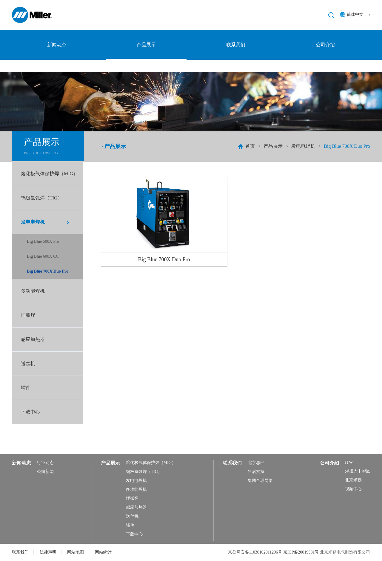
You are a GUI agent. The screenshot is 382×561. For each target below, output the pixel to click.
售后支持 (256, 471)
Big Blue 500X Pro (43, 241)
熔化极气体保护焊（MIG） (49, 173)
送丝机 (28, 363)
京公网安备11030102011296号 (255, 552)
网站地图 (75, 552)
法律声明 (48, 552)
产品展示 (146, 44)
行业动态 (45, 462)
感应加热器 (33, 339)
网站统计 (103, 552)
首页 (250, 146)
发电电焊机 (303, 146)
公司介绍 (325, 44)
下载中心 (30, 411)
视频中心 (353, 489)
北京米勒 (353, 480)
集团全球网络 (260, 480)
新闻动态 (56, 44)
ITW (349, 462)
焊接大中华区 (357, 471)
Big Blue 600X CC (43, 256)
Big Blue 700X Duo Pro (47, 271)
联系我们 (235, 44)
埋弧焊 (28, 315)
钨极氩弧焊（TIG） (41, 197)
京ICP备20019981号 (301, 552)
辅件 (25, 387)
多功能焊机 (33, 290)
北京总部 (256, 462)
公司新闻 (45, 471)
